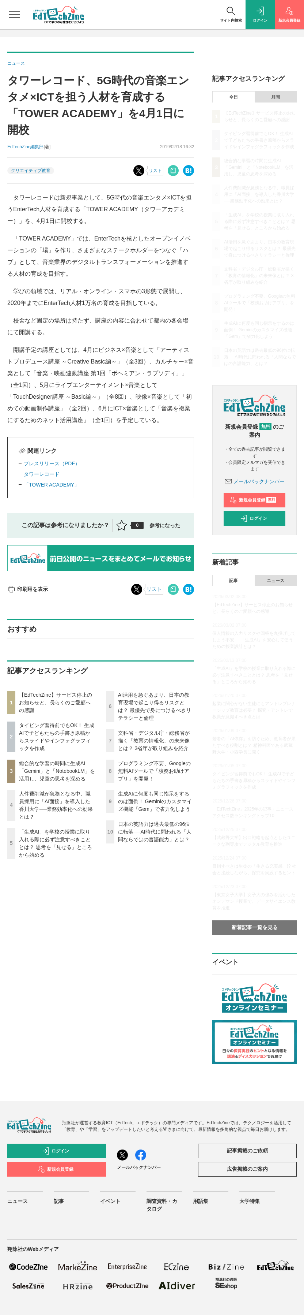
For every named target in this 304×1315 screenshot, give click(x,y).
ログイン (253, 518)
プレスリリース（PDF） (52, 463)
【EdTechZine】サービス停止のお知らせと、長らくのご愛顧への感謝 (55, 702)
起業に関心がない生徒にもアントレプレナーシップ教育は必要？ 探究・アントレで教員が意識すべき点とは (254, 710)
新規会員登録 (253, 500)
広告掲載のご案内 (247, 1169)
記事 (233, 580)
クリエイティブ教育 (30, 170)
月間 (275, 97)
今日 (233, 97)
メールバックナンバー (255, 481)
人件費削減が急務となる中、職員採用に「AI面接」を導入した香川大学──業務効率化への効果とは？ (259, 194)
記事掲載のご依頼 (247, 1151)
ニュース (275, 580)
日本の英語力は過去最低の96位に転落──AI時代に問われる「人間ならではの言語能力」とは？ (154, 831)
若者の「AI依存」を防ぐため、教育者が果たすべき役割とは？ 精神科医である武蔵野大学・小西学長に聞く (253, 745)
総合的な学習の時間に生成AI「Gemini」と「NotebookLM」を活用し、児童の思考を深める (57, 771)
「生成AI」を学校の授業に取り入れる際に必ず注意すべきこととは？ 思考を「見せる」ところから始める (259, 221)
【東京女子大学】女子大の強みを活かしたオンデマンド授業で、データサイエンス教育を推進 (254, 901)
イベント (110, 1201)
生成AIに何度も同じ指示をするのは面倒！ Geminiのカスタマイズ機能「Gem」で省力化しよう (155, 801)
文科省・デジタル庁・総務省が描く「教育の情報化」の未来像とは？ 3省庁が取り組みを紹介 (154, 740)
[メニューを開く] (14, 14)
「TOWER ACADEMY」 (51, 485)
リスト (155, 170)
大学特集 (249, 1201)
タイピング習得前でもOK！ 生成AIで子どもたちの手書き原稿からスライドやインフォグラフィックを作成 (259, 140)
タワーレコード (42, 474)
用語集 (200, 1201)
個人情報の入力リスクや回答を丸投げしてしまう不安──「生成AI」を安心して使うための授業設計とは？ (254, 640)
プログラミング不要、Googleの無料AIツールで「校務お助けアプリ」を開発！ (154, 771)
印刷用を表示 (27, 589)
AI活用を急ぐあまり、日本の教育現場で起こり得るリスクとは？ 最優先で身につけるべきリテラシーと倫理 (259, 248)
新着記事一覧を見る (255, 927)
